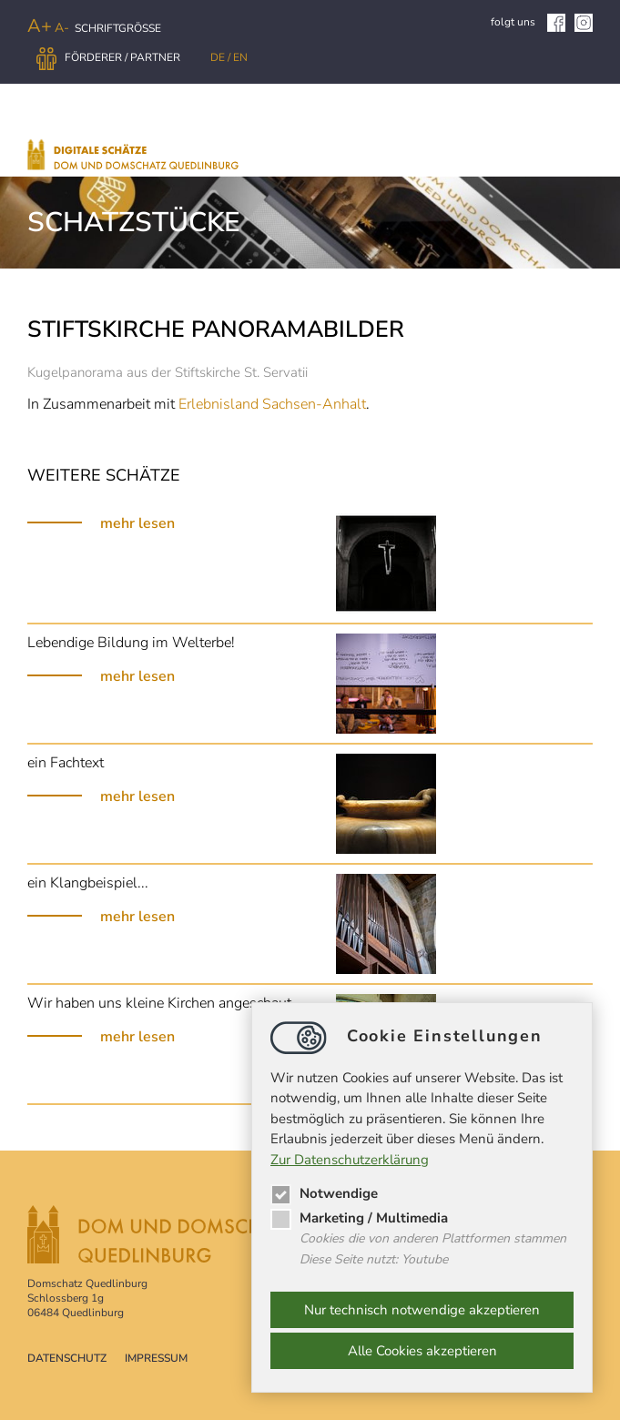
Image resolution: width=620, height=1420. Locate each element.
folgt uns (528, 22)
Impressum (156, 1358)
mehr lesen (137, 523)
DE (219, 57)
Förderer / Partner (108, 57)
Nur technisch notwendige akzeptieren (422, 1310)
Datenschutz (67, 1358)
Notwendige (324, 1193)
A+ (39, 26)
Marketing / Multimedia (359, 1218)
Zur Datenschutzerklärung (349, 1160)
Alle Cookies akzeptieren (422, 1351)
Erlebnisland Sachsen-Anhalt (272, 404)
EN (240, 57)
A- (62, 27)
